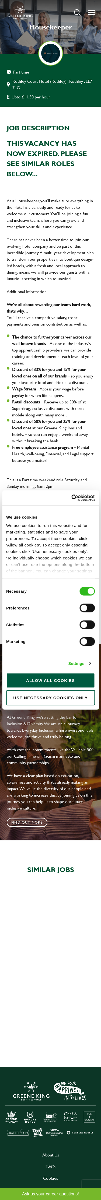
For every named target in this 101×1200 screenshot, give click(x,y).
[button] (77, 12)
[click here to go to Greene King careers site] (50, 1108)
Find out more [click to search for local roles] (27, 822)
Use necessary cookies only (50, 697)
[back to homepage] (20, 12)
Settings (76, 663)
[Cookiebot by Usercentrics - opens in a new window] (72, 498)
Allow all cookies (50, 680)
